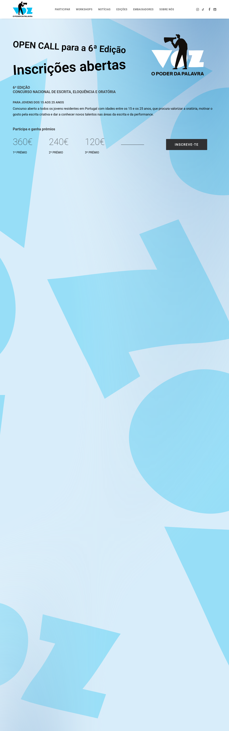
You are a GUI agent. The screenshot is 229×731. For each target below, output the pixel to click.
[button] (198, 9)
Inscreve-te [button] (187, 144)
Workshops (84, 9)
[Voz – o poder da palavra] (22, 9)
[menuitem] (62, 9)
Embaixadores (143, 9)
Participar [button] (62, 9)
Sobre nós (166, 9)
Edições (121, 9)
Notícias (104, 9)
